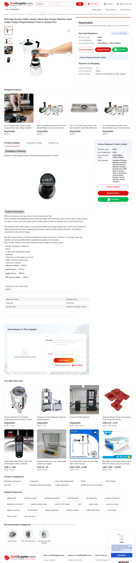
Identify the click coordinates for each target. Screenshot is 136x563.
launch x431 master (62, 504)
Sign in (122, 4)
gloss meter (93, 504)
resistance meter (112, 504)
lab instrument (30, 516)
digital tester (11, 498)
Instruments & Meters (17, 14)
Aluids (83, 481)
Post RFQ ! (77, 365)
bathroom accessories (12, 481)
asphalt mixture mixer (39, 504)
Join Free (129, 4)
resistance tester (30, 498)
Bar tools (7, 485)
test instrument (73, 498)
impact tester (12, 516)
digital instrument (13, 510)
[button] (68, 55)
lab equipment (91, 498)
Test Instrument (31, 14)
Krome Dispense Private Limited (93, 57)
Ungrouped (34, 481)
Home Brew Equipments (64, 481)
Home (6, 14)
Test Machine (42, 14)
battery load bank (92, 510)
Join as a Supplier (49, 560)
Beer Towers (111, 481)
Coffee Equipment (62, 485)
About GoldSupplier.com (103, 560)
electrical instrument (52, 498)
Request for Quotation (75, 560)
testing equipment (52, 510)
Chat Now (122, 555)
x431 (79, 504)
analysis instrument (112, 498)
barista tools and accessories (92, 485)
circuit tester (111, 510)
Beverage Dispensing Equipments (41, 485)
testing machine (73, 510)
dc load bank (33, 510)
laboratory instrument (15, 504)
